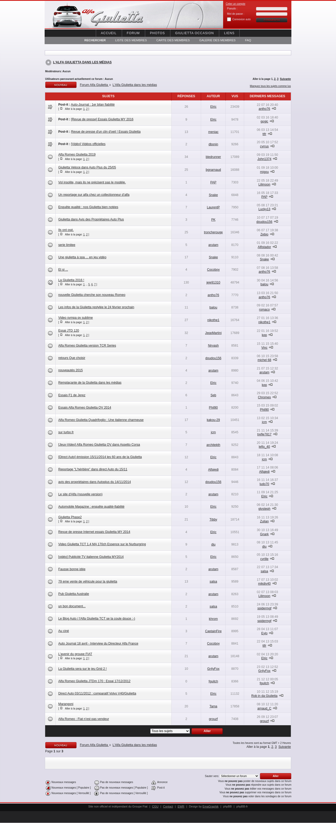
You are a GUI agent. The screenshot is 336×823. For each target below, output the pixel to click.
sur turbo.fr (66, 432)
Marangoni (65, 704)
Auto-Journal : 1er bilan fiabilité (93, 104)
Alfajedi (213, 469)
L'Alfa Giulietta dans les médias (82, 62)
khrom (213, 619)
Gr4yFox (213, 669)
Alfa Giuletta (89, 14)
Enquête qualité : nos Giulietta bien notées (88, 207)
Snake (213, 195)
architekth (213, 445)
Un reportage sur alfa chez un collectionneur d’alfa (93, 195)
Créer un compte (235, 3)
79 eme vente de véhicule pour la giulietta (87, 581)
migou (264, 172)
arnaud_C (264, 708)
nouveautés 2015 (70, 370)
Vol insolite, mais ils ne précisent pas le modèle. (92, 182)
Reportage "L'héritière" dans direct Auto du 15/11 (92, 469)
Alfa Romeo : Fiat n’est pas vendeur (83, 719)
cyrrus (264, 146)
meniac (213, 132)
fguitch (213, 681)
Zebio (264, 234)
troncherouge (213, 232)
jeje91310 (213, 282)
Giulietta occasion (194, 33)
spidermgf (264, 608)
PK (213, 220)
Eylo (264, 633)
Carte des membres (173, 40)
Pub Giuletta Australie (73, 594)
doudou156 (264, 222)
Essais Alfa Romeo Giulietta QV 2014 (84, 407)
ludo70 (264, 484)
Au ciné (63, 631)
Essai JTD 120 (68, 330)
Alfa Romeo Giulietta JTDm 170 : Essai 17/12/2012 (94, 681)
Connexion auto (241, 19)
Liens (229, 33)
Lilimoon (264, 184)
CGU (155, 806)
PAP (213, 182)
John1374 (264, 159)
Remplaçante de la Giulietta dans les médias (90, 382)
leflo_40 (264, 447)
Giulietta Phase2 (70, 517)
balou (264, 284)
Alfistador (264, 247)
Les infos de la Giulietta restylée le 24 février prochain (96, 307)
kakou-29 (213, 420)
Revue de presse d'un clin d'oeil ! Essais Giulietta (106, 131)
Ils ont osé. (66, 230)
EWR (181, 806)
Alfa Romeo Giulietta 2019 (77, 154)
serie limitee (66, 245)
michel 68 (264, 360)
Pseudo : (232, 8)
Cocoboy (213, 269)
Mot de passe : (235, 13)
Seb (213, 395)
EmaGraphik (211, 806)
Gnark (264, 534)
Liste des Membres (131, 40)
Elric (213, 107)
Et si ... (63, 269)
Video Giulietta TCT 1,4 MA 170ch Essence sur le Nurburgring (102, 544)
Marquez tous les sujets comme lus (270, 86)
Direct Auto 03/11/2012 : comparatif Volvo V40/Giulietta (97, 693)
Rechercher (95, 40)
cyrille (264, 559)
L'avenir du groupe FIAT (75, 654)
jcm (264, 422)
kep (264, 335)
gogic (264, 121)
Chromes (264, 397)
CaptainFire (213, 631)
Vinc (264, 347)
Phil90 (213, 407)
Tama (213, 706)
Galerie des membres (217, 40)
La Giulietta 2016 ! (71, 280)
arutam (213, 245)
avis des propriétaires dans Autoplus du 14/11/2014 (94, 482)
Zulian (264, 521)
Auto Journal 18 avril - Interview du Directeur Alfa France (98, 643)
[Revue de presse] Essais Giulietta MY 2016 (102, 119)
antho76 (264, 109)
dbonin (213, 144)
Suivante (285, 79)
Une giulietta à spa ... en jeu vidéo (82, 257)
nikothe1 (213, 320)
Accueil (109, 33)
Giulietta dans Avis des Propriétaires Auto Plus (91, 219)
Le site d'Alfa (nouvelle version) (80, 494)
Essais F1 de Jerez (71, 395)
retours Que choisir (71, 358)
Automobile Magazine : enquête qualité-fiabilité (91, 506)
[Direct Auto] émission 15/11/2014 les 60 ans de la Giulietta (100, 457)
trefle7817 (264, 434)
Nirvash (213, 345)
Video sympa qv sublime (75, 318)
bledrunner (213, 157)
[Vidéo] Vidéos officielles (88, 144)
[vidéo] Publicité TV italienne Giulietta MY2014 (91, 557)
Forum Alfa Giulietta (94, 85)
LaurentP (213, 207)
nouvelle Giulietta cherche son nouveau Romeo (91, 295)
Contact (168, 806)
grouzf (213, 719)
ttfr (264, 134)
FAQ (248, 40)
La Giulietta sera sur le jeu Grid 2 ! (82, 669)
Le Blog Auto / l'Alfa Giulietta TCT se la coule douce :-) (96, 618)
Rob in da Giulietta (264, 696)
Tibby (213, 519)
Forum (133, 33)
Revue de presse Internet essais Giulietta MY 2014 (94, 532)
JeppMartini (213, 333)
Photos (157, 33)
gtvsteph (264, 509)
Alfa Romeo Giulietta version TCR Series (87, 345)
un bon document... (72, 606)
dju (213, 544)
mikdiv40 (264, 583)
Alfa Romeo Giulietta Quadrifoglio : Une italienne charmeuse (101, 420)
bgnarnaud (213, 170)
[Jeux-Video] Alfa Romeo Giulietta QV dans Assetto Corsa (99, 444)
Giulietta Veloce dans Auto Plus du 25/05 (87, 167)
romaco (264, 309)
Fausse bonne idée (71, 569)
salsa (264, 571)
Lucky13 (264, 209)
